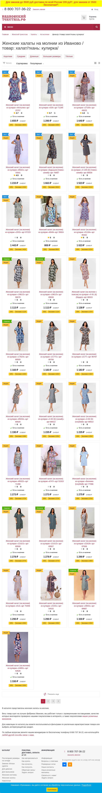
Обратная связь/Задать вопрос (28, 771)
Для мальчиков (8, 772)
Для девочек (7, 769)
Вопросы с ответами (49, 761)
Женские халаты (8, 778)
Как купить (26, 761)
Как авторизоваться (30, 758)
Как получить (27, 767)
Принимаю (52, 790)
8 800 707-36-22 (17, 9)
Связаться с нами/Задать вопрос (48, 776)
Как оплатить (27, 764)
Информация (47, 750)
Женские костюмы (9, 775)
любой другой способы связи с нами (18, 735)
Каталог (6, 750)
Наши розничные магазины (48, 771)
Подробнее (86, 785)
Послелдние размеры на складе (11, 759)
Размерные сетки (48, 764)
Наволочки (6, 781)
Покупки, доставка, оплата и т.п (31, 752)
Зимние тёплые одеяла (8, 765)
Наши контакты (47, 767)
